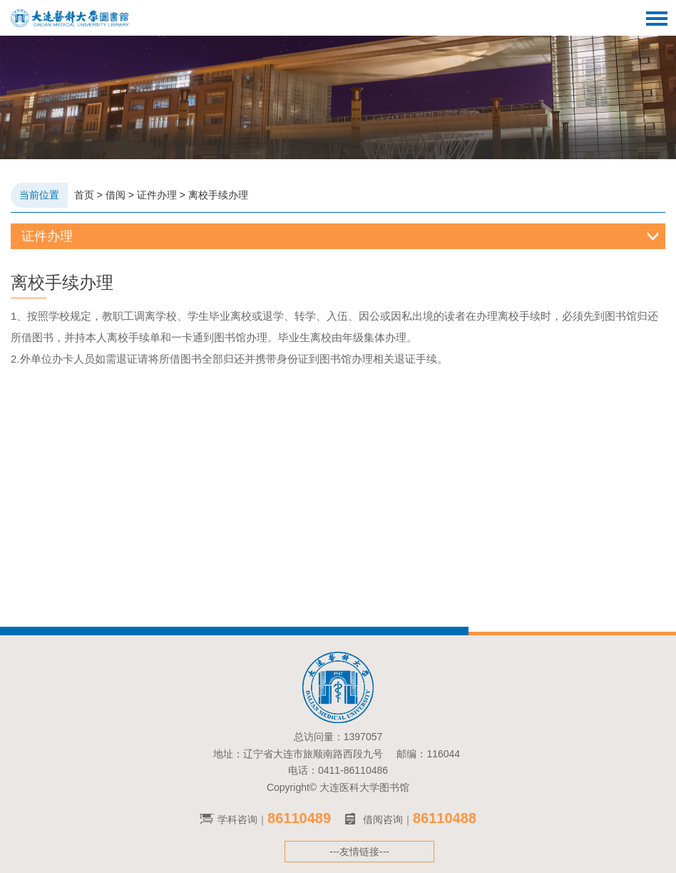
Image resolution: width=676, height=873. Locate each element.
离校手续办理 (218, 195)
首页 (84, 195)
